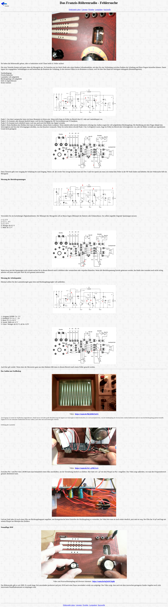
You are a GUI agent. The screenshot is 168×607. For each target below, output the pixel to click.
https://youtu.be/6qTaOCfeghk (103, 581)
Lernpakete (99, 9)
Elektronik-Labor (75, 9)
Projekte (91, 9)
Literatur (85, 9)
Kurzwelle (107, 9)
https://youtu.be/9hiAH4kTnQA (86, 414)
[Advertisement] (84, 596)
